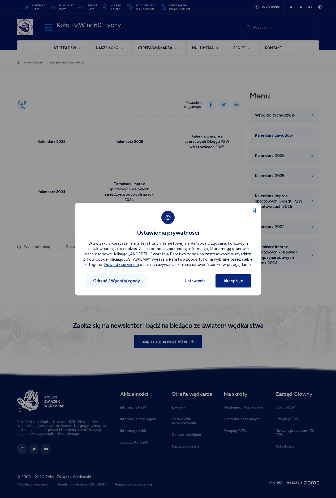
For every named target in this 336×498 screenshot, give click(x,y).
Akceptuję (233, 280)
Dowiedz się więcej (121, 264)
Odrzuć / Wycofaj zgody (116, 280)
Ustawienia (195, 280)
